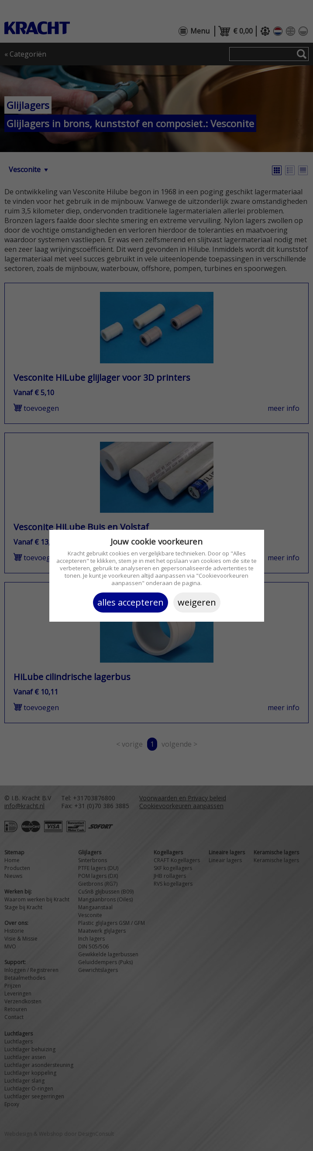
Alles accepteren (130, 602)
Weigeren (197, 602)
